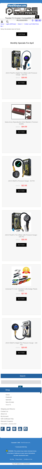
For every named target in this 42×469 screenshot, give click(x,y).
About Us (4, 414)
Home (2, 24)
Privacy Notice (18, 459)
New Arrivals (10, 402)
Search (22, 376)
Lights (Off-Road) (11, 24)
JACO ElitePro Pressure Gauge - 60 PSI (21, 181)
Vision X (20, 24)
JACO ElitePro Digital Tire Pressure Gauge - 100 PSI (21, 343)
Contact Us (4, 411)
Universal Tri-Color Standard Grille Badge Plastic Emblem (21, 290)
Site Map (12, 459)
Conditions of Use (28, 459)
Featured (9, 397)
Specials (8, 399)
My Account (4, 416)
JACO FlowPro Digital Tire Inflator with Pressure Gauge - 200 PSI (21, 74)
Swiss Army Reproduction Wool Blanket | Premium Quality (21, 123)
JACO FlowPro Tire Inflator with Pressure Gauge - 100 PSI (21, 236)
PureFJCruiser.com (25, 442)
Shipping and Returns (8, 409)
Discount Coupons (7, 421)
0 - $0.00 (36, 20)
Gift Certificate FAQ (7, 419)
